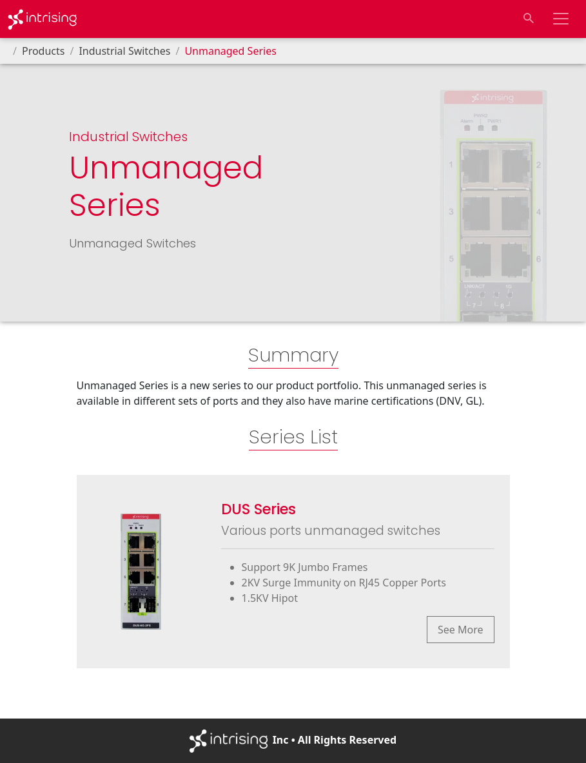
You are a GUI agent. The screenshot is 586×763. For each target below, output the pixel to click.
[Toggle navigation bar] (560, 19)
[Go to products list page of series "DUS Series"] (293, 571)
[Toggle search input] (528, 19)
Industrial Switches (124, 51)
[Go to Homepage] (42, 19)
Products (43, 51)
